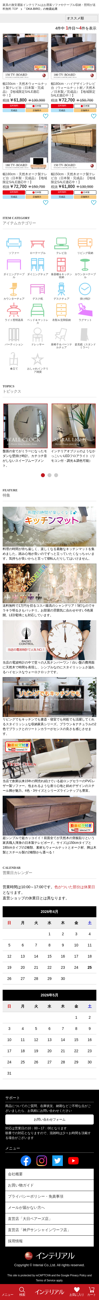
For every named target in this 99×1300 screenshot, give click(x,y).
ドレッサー (37, 336)
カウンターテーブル (85, 267)
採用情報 (15, 1241)
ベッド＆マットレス (37, 312)
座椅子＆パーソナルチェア (61, 337)
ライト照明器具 (14, 311)
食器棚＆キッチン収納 (61, 267)
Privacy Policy (78, 1275)
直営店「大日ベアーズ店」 (30, 1219)
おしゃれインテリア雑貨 (37, 361)
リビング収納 (85, 244)
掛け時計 (85, 290)
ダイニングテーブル (14, 267)
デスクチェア (61, 290)
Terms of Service (45, 1280)
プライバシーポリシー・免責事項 (35, 1196)
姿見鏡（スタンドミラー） (85, 337)
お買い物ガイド (21, 1185)
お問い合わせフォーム (49, 1119)
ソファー (14, 244)
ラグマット (85, 311)
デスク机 (37, 290)
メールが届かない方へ (26, 1207)
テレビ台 (61, 244)
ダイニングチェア (37, 266)
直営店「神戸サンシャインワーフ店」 (39, 1230)
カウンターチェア (14, 290)
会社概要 (15, 1174)
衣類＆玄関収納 (61, 311)
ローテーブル (37, 244)
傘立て (14, 360)
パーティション (14, 336)
